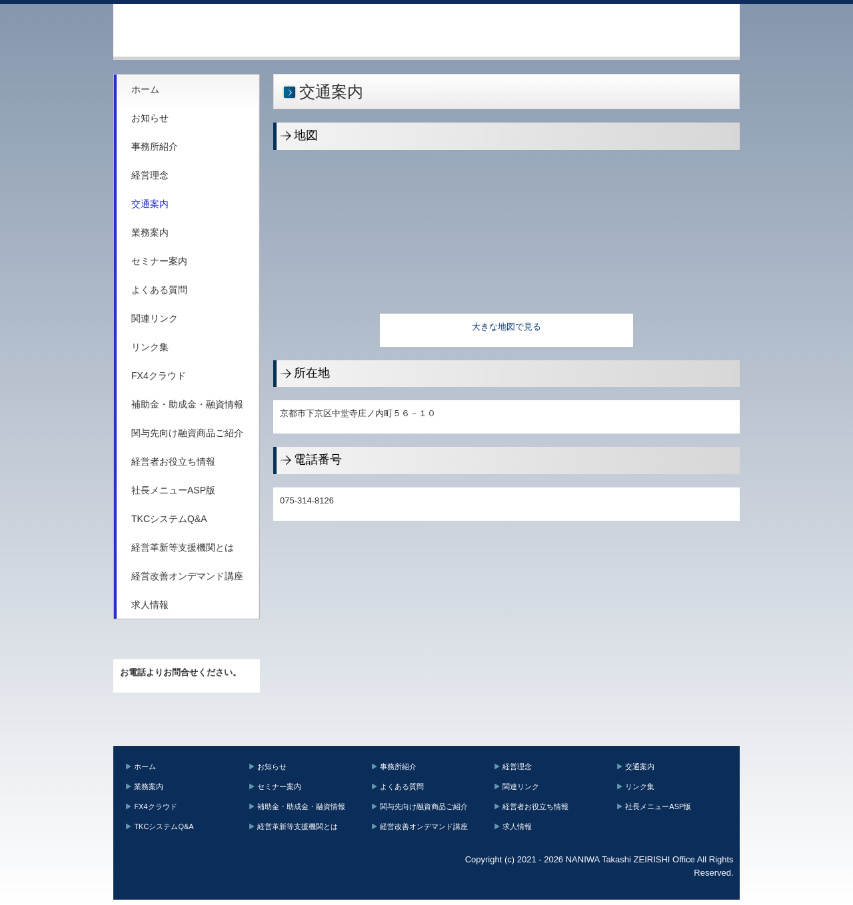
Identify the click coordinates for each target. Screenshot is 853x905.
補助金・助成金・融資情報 (187, 404)
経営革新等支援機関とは (182, 547)
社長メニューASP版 (173, 490)
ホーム (145, 89)
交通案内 (150, 203)
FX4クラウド (158, 375)
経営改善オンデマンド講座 (187, 576)
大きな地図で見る (506, 327)
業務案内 (150, 232)
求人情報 (150, 604)
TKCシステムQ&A (169, 518)
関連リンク (154, 318)
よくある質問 (159, 289)
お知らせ (150, 118)
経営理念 (150, 175)
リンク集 (150, 347)
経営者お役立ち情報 (173, 461)
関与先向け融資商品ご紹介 (187, 433)
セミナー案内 (159, 261)
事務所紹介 (154, 146)
